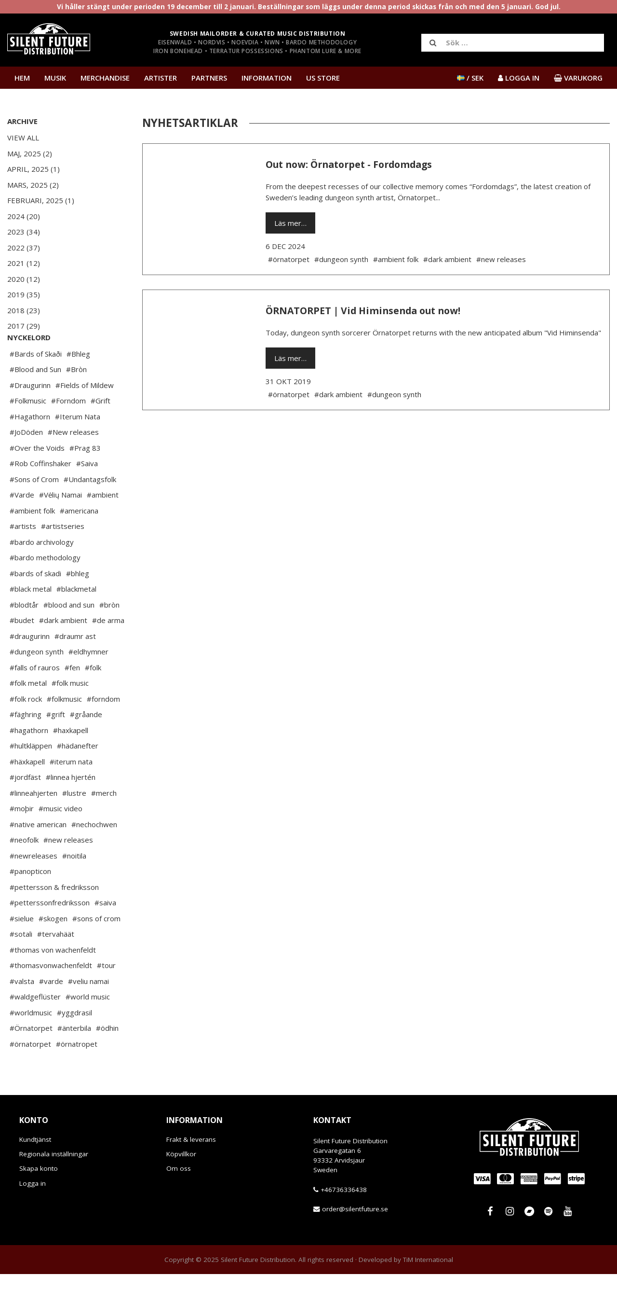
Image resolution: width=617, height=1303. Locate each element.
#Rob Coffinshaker (40, 492)
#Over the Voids (37, 477)
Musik (55, 78)
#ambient (103, 523)
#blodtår (24, 633)
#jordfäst (25, 806)
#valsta (22, 1010)
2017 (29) (23, 326)
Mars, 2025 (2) (33, 185)
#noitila (74, 884)
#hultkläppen (31, 774)
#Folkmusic (28, 429)
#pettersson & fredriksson (54, 916)
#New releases (73, 461)
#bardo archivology (42, 571)
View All (23, 137)
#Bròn (76, 398)
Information (266, 78)
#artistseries (62, 555)
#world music (88, 1025)
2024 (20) (23, 216)
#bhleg (77, 602)
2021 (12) (23, 263)
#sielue (22, 947)
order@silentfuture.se (355, 1238)
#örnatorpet (30, 1073)
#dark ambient (63, 649)
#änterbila (74, 1057)
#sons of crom (96, 947)
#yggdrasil (74, 1041)
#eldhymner (88, 680)
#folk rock (26, 728)
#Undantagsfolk (90, 508)
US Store (323, 78)
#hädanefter (77, 774)
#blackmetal (76, 618)
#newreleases (33, 884)
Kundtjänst (35, 1168)
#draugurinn (30, 665)
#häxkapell (27, 790)
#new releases (68, 868)
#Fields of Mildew (84, 414)
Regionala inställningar (53, 1182)
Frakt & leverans (191, 1168)
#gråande (86, 743)
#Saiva (87, 492)
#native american (38, 853)
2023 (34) (23, 231)
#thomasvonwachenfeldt (51, 994)
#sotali (21, 963)
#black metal (31, 618)
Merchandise (105, 78)
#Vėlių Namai (60, 523)
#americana (79, 539)
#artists (23, 555)
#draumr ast (75, 665)
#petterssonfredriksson (50, 931)
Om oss (178, 1197)
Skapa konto (38, 1197)
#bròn (109, 633)
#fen (72, 696)
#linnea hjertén (70, 806)
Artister (160, 78)
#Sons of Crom (34, 508)
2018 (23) (23, 310)
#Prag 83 (85, 477)
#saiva (105, 931)
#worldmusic (31, 1041)
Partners (209, 78)
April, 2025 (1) (33, 169)
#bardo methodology (45, 586)
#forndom (103, 728)
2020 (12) (23, 279)
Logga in (32, 1212)
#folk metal (28, 712)
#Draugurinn (30, 414)
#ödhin (107, 1057)
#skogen (53, 947)
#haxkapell (70, 759)
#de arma (108, 649)
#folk (93, 696)
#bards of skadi (35, 602)
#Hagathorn (30, 445)
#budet (22, 649)
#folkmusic (64, 728)
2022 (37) (23, 247)
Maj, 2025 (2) (29, 153)
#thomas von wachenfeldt (53, 979)
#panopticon (30, 900)
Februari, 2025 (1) (40, 200)
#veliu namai (88, 1010)
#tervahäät (55, 963)
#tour (106, 994)
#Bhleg (78, 383)
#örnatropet (76, 1073)
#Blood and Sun (35, 398)
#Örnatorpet (31, 1057)
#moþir (22, 837)
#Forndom (68, 429)
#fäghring (25, 743)
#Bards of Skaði (36, 383)
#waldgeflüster (35, 1025)
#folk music (70, 712)
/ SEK (470, 78)
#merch (104, 822)
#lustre (74, 822)
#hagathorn (29, 759)
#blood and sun (68, 633)
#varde (51, 1010)
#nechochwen (94, 853)
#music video (60, 837)
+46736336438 (344, 1218)
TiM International (428, 1288)
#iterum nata (71, 790)
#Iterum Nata (77, 445)
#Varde (22, 523)
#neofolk (24, 868)
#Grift (100, 429)
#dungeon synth (37, 680)
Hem (22, 78)
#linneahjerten (33, 822)
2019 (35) (23, 294)
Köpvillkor (181, 1182)
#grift (55, 743)
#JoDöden (26, 461)
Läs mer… (290, 223)
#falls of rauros (35, 696)
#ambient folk (32, 539)
